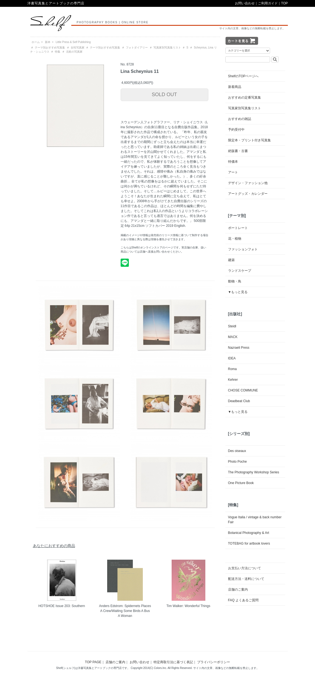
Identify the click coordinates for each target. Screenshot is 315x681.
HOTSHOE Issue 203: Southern (61, 606)
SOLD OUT (164, 94)
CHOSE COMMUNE (243, 390)
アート (233, 172)
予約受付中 (236, 129)
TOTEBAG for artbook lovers (249, 543)
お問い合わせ (245, 3)
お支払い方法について (244, 568)
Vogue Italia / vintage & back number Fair (255, 519)
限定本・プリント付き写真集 (249, 140)
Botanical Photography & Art (248, 533)
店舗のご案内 (238, 589)
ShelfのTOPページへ (243, 76)
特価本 (233, 162)
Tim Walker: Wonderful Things (188, 606)
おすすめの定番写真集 (244, 97)
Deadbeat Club (239, 401)
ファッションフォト (243, 249)
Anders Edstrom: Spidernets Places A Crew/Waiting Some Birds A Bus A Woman (125, 611)
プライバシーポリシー (213, 662)
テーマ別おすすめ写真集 (50, 47)
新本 (47, 42)
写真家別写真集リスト (167, 47)
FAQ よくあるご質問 (243, 600)
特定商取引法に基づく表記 (173, 662)
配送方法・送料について (246, 579)
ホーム (36, 42)
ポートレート (238, 228)
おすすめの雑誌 (239, 119)
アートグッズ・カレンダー (248, 194)
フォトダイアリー (137, 47)
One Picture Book (241, 483)
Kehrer (233, 380)
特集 (57, 51)
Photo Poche (237, 461)
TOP (284, 3)
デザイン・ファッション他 (248, 183)
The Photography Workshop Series (253, 472)
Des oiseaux (237, 451)
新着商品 (234, 87)
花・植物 (234, 239)
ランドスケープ (239, 271)
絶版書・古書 (238, 151)
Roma (232, 369)
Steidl (232, 326)
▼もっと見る (238, 292)
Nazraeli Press (238, 348)
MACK (233, 337)
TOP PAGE (93, 662)
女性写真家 (77, 47)
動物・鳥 (234, 281)
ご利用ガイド (268, 3)
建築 (231, 260)
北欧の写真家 (74, 51)
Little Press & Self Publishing (73, 42)
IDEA (232, 358)
